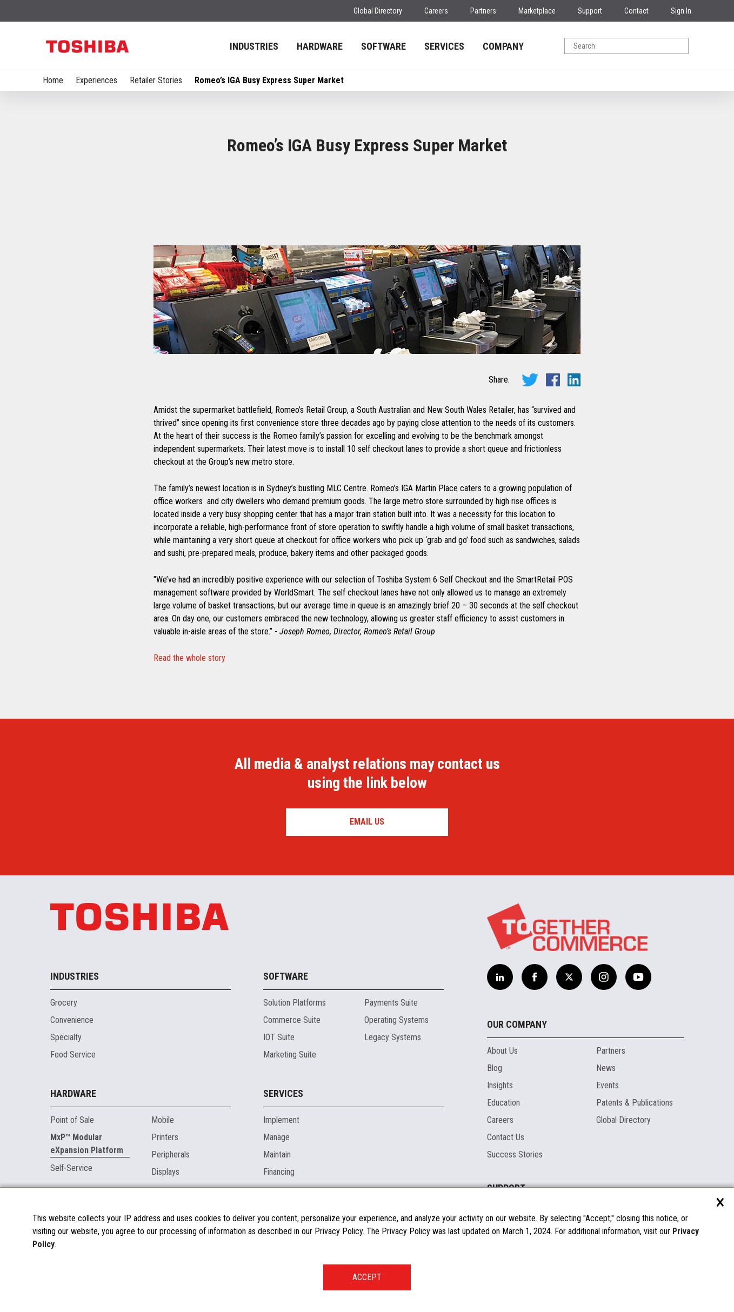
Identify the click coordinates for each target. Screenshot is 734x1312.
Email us (367, 821)
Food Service (73, 1054)
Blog (494, 1068)
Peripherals (170, 1154)
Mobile (162, 1120)
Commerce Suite (292, 1020)
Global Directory (377, 10)
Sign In (681, 10)
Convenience (72, 1020)
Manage (276, 1137)
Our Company (517, 1024)
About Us (502, 1051)
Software (285, 976)
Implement (281, 1120)
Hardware (73, 1093)
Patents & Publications (634, 1102)
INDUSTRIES (254, 46)
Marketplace (537, 10)
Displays (165, 1172)
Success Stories (515, 1154)
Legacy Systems (392, 1037)
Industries (74, 976)
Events (607, 1085)
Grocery (63, 1003)
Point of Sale (72, 1120)
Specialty (66, 1037)
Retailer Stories (156, 80)
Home (53, 80)
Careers (436, 10)
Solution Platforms (294, 1003)
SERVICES (444, 46)
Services (283, 1093)
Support (590, 10)
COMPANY (503, 46)
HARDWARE (320, 46)
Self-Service (71, 1168)
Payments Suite (391, 1003)
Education (503, 1102)
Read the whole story (189, 658)
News (606, 1068)
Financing (279, 1172)
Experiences (96, 80)
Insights (500, 1085)
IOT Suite (279, 1037)
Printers (164, 1137)
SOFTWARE (383, 46)
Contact (636, 10)
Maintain (277, 1154)
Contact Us (505, 1137)
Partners (483, 10)
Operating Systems (396, 1020)
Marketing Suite (289, 1054)
